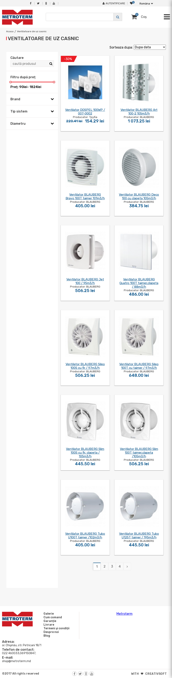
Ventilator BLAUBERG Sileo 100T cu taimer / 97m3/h (139, 366)
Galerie (48, 613)
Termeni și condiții (55, 628)
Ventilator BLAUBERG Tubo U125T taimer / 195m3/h (139, 535)
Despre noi (50, 632)
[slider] (10, 82)
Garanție (49, 621)
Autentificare (114, 3)
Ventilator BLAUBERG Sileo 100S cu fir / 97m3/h (85, 366)
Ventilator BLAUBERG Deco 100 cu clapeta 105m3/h (139, 196)
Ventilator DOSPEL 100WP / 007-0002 (85, 111)
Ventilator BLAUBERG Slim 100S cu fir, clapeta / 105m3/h (85, 452)
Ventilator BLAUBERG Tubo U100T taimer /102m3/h (85, 535)
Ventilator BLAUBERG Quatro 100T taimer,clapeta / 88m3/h (139, 283)
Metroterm (124, 614)
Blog (46, 635)
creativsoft (156, 674)
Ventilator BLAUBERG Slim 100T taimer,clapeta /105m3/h (139, 452)
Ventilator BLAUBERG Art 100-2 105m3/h (139, 111)
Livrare (48, 624)
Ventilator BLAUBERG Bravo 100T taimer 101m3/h (85, 196)
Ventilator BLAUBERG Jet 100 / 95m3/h (85, 281)
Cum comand (52, 617)
